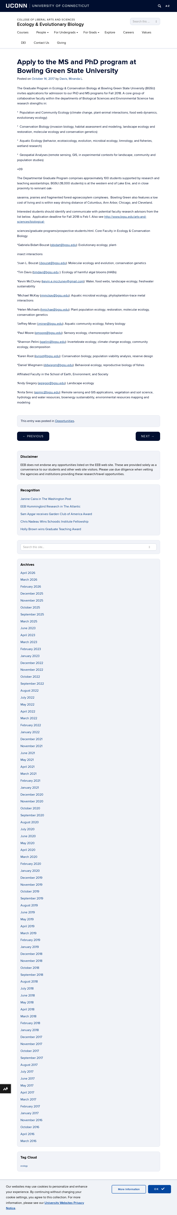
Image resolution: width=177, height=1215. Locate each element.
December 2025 (31, 594)
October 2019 (29, 891)
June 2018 (27, 995)
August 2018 (29, 982)
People (41, 32)
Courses (22, 32)
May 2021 (27, 760)
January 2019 (29, 947)
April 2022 (27, 711)
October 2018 (29, 968)
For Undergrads (64, 32)
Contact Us (41, 43)
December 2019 (31, 878)
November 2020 (31, 801)
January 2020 (30, 871)
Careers (128, 32)
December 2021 (31, 739)
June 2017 (27, 1079)
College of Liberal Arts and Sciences (46, 19)
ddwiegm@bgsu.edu (58, 365)
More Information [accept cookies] (129, 1189)
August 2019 (29, 905)
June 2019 (27, 912)
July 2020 (27, 829)
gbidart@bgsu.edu (63, 245)
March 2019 (28, 933)
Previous (33, 436)
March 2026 (28, 580)
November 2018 (31, 961)
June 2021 (27, 753)
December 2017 (31, 1037)
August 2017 (29, 1065)
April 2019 (27, 926)
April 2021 (27, 767)
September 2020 (32, 815)
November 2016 (31, 1120)
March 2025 (28, 621)
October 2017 (29, 1051)
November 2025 (31, 601)
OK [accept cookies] (159, 1189)
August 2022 (29, 691)
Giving (61, 43)
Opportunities (64, 421)
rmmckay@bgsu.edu (55, 295)
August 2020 (29, 822)
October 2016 (29, 1127)
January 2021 (29, 788)
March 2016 (28, 1141)
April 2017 (27, 1092)
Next (148, 436)
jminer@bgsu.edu (50, 324)
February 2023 (30, 649)
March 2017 (28, 1099)
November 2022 (31, 670)
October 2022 (30, 677)
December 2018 (31, 954)
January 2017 (29, 1113)
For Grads (90, 32)
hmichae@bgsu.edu (55, 310)
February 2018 (30, 1023)
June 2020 (28, 836)
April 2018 (27, 1009)
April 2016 (27, 1134)
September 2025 (32, 614)
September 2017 (31, 1058)
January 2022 (30, 732)
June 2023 (28, 628)
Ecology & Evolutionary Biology (50, 24)
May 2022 (27, 705)
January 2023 (30, 656)
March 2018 (28, 1016)
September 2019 (31, 898)
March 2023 (28, 642)
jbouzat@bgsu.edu (53, 263)
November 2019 (31, 885)
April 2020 (27, 850)
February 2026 (30, 587)
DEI (23, 43)
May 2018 (27, 1002)
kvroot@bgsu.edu (47, 356)
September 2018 (31, 975)
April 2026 (27, 573)
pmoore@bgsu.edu (48, 333)
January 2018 (29, 1030)
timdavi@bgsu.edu (46, 272)
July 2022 (27, 698)
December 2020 (31, 795)
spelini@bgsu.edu (53, 342)
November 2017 (31, 1044)
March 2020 (28, 857)
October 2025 (30, 607)
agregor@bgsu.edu (52, 383)
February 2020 (30, 864)
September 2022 (32, 684)
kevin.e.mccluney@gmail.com (63, 281)
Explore (110, 32)
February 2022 (30, 725)
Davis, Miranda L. (71, 79)
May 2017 (26, 1086)
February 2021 (30, 781)
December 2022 (31, 663)
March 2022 (28, 718)
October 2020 (30, 808)
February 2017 (30, 1106)
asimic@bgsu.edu (47, 392)
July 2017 (26, 1072)
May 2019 (27, 919)
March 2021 (28, 774)
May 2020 (27, 843)
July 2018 (27, 988)
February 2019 (30, 940)
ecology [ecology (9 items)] (24, 1166)
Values (146, 32)
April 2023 (27, 635)
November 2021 (31, 746)
